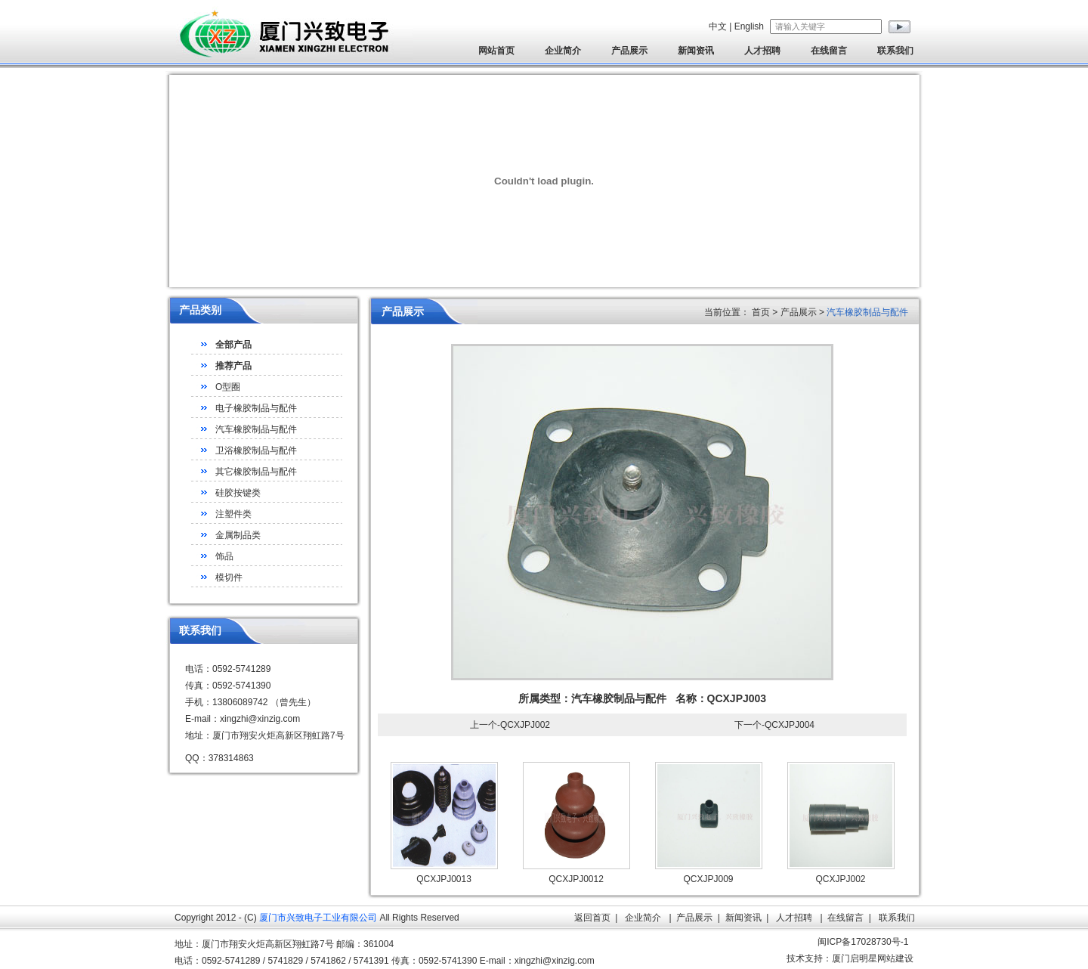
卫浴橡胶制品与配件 (256, 450)
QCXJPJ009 (708, 879)
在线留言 (829, 50)
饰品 (224, 556)
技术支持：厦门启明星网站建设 (850, 958)
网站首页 (496, 50)
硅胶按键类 (238, 493)
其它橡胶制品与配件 (256, 471)
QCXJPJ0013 (443, 879)
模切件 (229, 577)
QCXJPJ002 (840, 879)
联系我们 (895, 50)
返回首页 (592, 917)
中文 (718, 26)
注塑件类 (233, 514)
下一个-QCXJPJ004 (774, 725)
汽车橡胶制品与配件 (256, 429)
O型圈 (227, 387)
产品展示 (629, 50)
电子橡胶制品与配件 (256, 408)
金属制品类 (238, 535)
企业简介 (563, 50)
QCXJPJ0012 (576, 879)
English (749, 26)
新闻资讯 (696, 50)
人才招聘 (762, 50)
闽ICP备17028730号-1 (863, 941)
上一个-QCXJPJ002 (510, 725)
